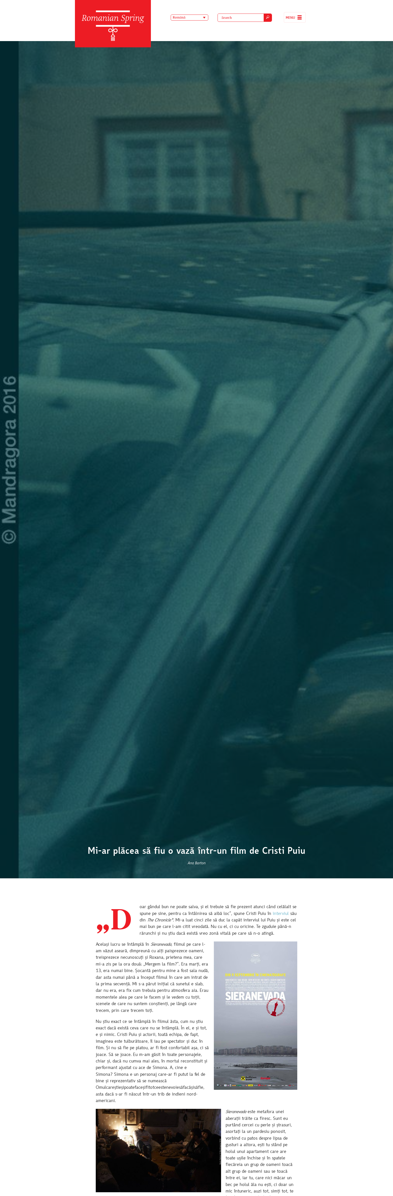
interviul (281, 914)
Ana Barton (197, 863)
